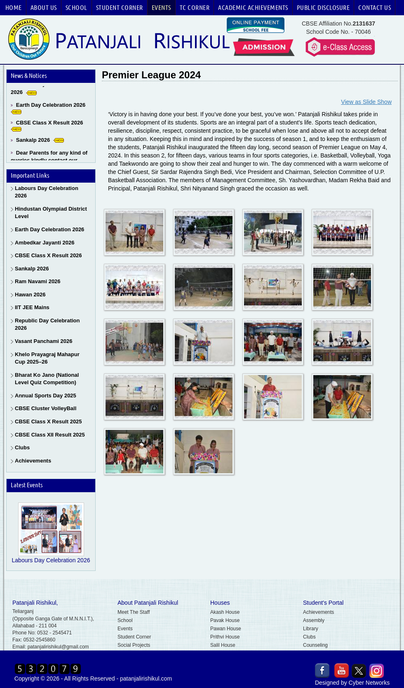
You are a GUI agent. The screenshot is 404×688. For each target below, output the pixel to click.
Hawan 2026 (30, 294)
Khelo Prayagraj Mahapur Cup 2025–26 (47, 358)
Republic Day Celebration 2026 (47, 324)
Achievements (33, 461)
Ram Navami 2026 (38, 281)
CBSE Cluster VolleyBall (45, 408)
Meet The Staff (133, 612)
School (76, 7)
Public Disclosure (323, 7)
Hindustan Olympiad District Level (51, 213)
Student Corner (119, 7)
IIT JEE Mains (32, 307)
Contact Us (374, 7)
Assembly (313, 620)
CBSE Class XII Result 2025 (50, 435)
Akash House (225, 612)
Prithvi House (225, 637)
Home (13, 7)
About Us (44, 7)
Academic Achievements (253, 7)
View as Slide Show (366, 102)
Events (161, 7)
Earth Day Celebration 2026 (50, 106)
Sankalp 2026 (33, 142)
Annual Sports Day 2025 (45, 395)
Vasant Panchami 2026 (43, 341)
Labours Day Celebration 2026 (46, 192)
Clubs (22, 447)
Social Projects (133, 645)
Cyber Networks (369, 682)
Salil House (222, 645)
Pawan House (225, 629)
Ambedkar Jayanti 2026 (45, 243)
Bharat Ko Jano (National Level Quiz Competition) (47, 379)
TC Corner (195, 7)
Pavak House (225, 620)
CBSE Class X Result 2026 (49, 124)
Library (310, 629)
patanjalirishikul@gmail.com (58, 647)
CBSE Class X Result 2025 (48, 421)
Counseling (315, 645)
